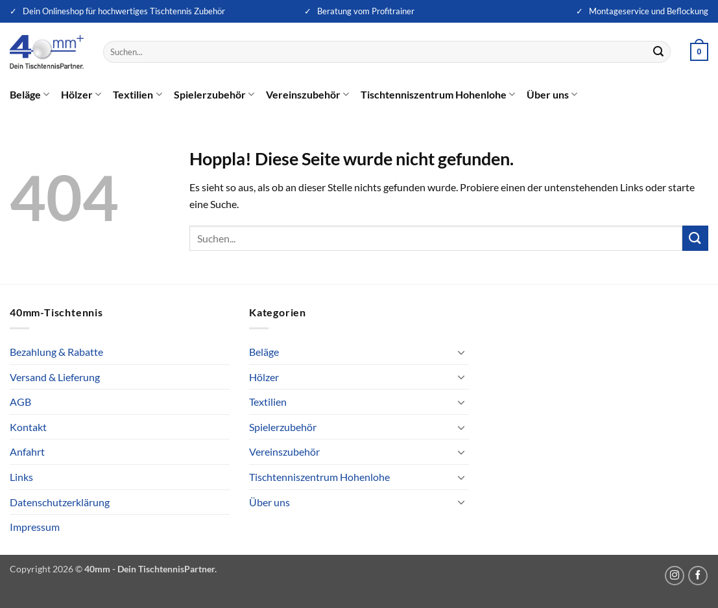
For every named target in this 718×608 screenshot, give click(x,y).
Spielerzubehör (214, 94)
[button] (699, 52)
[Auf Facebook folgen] (698, 575)
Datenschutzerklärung (60, 502)
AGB (20, 401)
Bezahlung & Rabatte (56, 351)
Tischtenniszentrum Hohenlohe (438, 94)
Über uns (552, 94)
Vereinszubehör (307, 94)
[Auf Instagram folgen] (674, 575)
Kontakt (28, 427)
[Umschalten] (461, 352)
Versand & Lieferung (55, 377)
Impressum (35, 526)
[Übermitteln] (658, 52)
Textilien (137, 94)
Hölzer (81, 94)
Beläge (29, 94)
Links (21, 477)
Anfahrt (27, 451)
